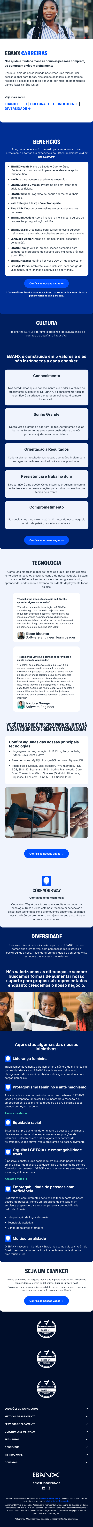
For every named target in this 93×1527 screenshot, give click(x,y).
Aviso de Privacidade (50, 1498)
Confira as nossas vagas (44, 283)
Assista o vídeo (14, 1113)
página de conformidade (57, 1501)
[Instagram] (49, 1488)
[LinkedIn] (43, 1488)
